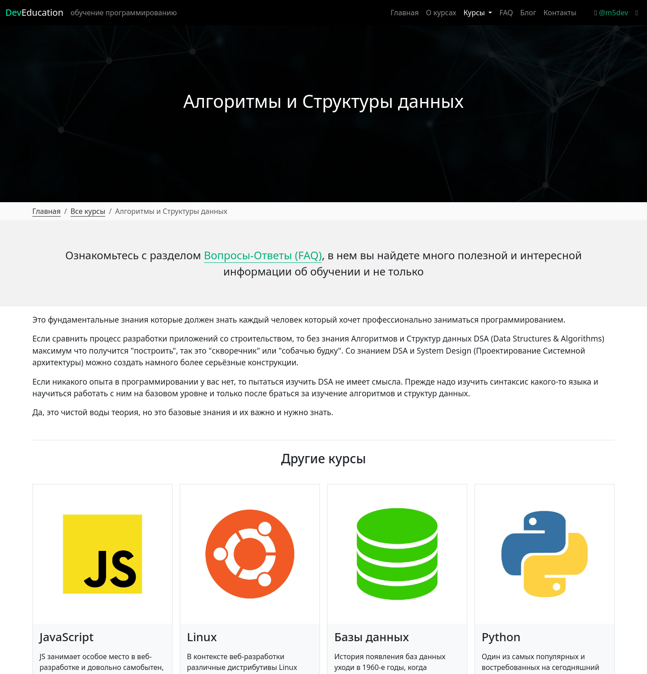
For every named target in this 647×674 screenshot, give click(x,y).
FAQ (506, 13)
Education (34, 12)
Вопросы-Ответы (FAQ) (263, 255)
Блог (528, 13)
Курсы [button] (475, 13)
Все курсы (88, 211)
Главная (404, 13)
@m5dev (611, 13)
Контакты (560, 13)
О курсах (441, 13)
